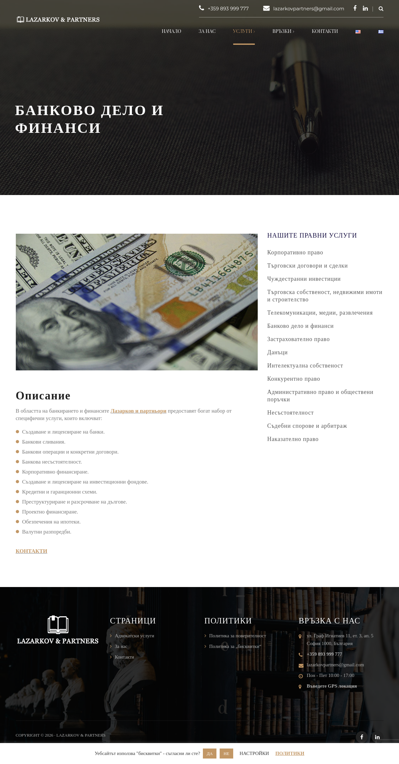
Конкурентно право (293, 379)
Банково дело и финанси (300, 326)
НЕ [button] (226, 753)
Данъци (277, 352)
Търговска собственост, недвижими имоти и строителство (325, 296)
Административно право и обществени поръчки (320, 396)
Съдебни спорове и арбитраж (307, 426)
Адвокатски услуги (134, 635)
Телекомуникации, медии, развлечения (320, 312)
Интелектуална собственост (305, 365)
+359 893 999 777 (228, 8)
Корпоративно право (295, 252)
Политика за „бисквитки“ (235, 646)
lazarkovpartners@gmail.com (308, 8)
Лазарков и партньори (139, 411)
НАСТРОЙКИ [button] (254, 753)
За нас (207, 31)
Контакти (325, 31)
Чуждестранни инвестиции (304, 279)
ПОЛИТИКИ (289, 753)
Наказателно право (293, 439)
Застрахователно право (298, 339)
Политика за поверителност (237, 635)
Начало (171, 31)
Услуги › (244, 31)
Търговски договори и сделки (307, 265)
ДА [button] (210, 753)
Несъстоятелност (290, 412)
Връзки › (283, 31)
